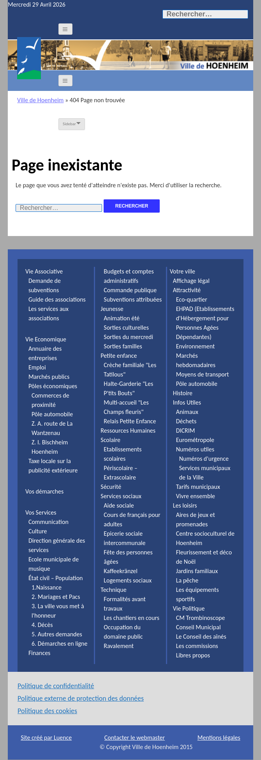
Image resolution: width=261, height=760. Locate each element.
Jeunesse (112, 309)
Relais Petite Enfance (130, 421)
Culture (37, 531)
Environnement (195, 346)
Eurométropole (195, 440)
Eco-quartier (191, 299)
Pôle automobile (52, 414)
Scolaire (110, 440)
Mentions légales (219, 737)
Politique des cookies (47, 711)
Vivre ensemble (195, 496)
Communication (48, 522)
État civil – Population (55, 578)
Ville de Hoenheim (40, 100)
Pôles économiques (52, 386)
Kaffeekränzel (121, 571)
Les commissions (197, 646)
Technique (113, 589)
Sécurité (111, 486)
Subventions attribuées (133, 299)
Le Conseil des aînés (201, 636)
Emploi (37, 367)
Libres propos (193, 655)
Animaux (187, 412)
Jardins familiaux (197, 571)
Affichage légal (191, 280)
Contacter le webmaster (134, 737)
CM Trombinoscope (200, 617)
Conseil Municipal (198, 627)
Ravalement (119, 646)
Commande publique (130, 290)
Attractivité (187, 290)
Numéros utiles (195, 449)
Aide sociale (119, 505)
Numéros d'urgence (204, 458)
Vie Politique (189, 608)
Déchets (186, 421)
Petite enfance (119, 355)
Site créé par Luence (46, 737)
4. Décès (42, 625)
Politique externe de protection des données (81, 698)
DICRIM (185, 430)
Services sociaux (121, 496)
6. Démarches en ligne (60, 643)
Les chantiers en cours (131, 617)
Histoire (182, 393)
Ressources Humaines (128, 430)
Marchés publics (48, 376)
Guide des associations (57, 299)
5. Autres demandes (57, 634)
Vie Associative (44, 271)
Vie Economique (45, 339)
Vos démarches (44, 491)
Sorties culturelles (126, 327)
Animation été (121, 318)
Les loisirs (185, 505)
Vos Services (40, 512)
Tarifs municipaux (198, 486)
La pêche (187, 580)
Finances (39, 653)
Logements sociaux (128, 580)
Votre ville (182, 271)
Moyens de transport (202, 374)
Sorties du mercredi (128, 337)
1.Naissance (47, 587)
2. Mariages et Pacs (56, 596)
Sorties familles (123, 346)
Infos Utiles (187, 402)
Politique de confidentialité (56, 686)
